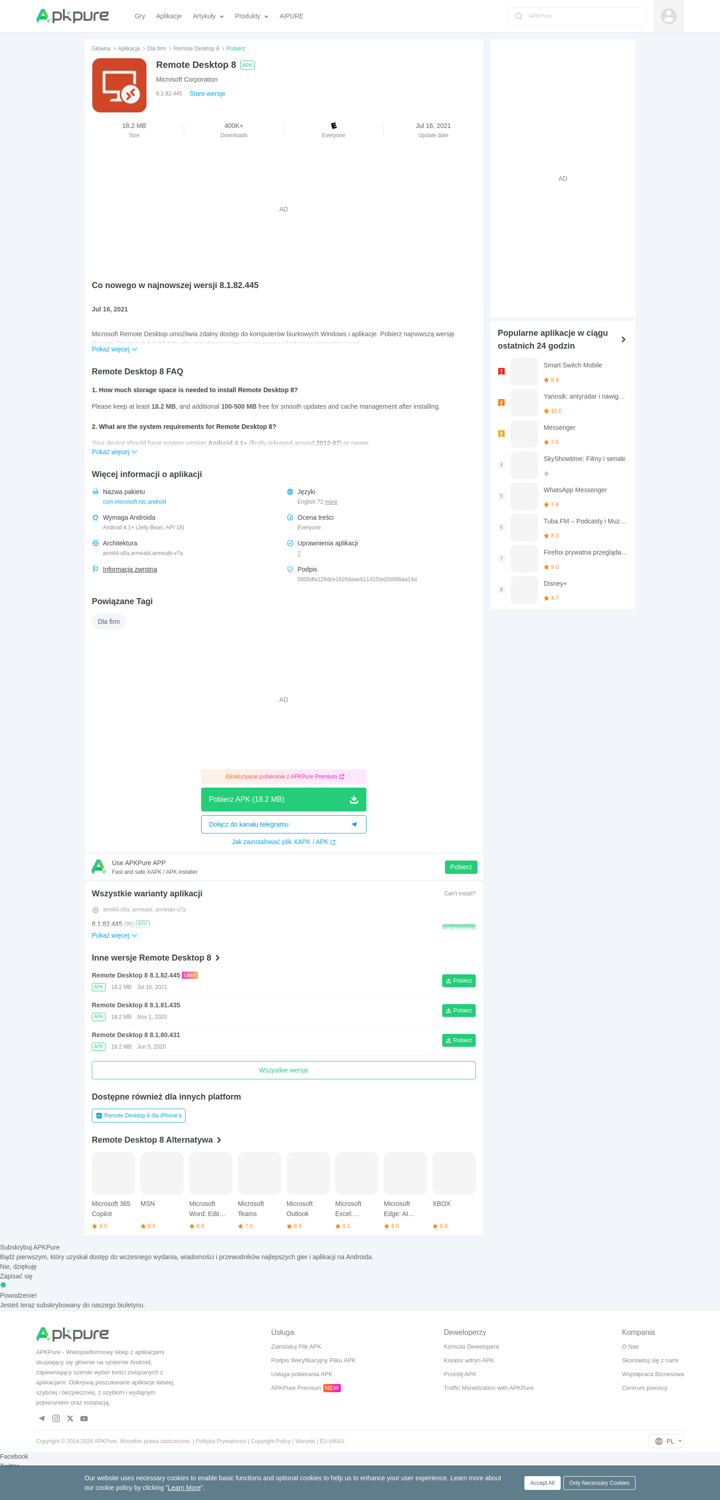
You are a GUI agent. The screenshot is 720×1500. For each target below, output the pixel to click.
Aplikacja (129, 48)
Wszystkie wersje (283, 1070)
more (331, 502)
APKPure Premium (296, 1387)
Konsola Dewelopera (471, 1346)
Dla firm (156, 48)
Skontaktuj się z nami (650, 1360)
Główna (101, 48)
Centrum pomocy (644, 1387)
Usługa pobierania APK (301, 1374)
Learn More (184, 1487)
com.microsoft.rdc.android (134, 502)
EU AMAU (332, 1441)
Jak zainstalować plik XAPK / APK (284, 841)
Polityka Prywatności (221, 1441)
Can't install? (460, 893)
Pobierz (461, 867)
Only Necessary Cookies (599, 1483)
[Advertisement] (283, 209)
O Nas (630, 1346)
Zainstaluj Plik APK (296, 1346)
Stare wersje (207, 93)
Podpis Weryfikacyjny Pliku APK (313, 1360)
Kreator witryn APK (469, 1360)
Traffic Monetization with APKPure (489, 1387)
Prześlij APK (460, 1374)
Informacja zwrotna (130, 569)
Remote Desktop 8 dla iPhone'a (138, 1115)
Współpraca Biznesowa (653, 1374)
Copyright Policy (271, 1441)
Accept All (542, 1483)
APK (247, 65)
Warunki (305, 1441)
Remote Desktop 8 (196, 48)
